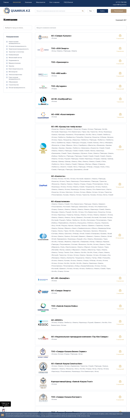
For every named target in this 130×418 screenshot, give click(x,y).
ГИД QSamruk (68, 2)
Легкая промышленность (17, 87)
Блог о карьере (55, 2)
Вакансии (17, 2)
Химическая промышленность (19, 49)
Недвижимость (14, 60)
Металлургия (13, 72)
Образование (13, 82)
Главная (6, 2)
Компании (28, 2)
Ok (2, 415)
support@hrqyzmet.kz (119, 4)
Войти (102, 11)
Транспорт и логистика (16, 52)
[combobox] (18, 28)
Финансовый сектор (15, 57)
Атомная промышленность (17, 46)
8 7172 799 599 (121, 2)
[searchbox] (18, 28)
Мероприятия (40, 2)
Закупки (11, 66)
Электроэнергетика (15, 74)
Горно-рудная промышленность (14, 78)
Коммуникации (14, 54)
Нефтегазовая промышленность (14, 42)
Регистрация (118, 11)
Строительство (14, 85)
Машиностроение (15, 63)
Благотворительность (16, 69)
